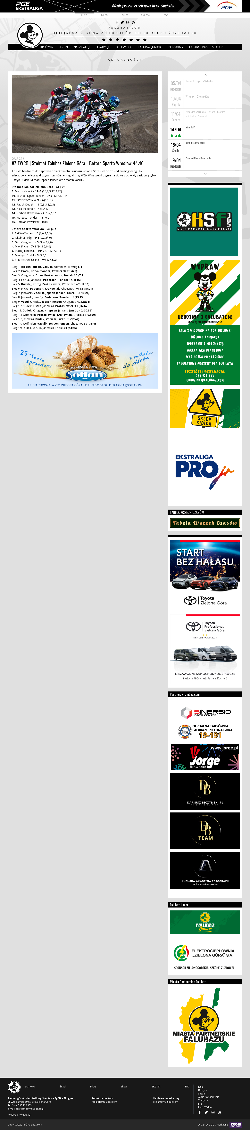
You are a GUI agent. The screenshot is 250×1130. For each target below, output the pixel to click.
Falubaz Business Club (206, 47)
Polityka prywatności (19, 1114)
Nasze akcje (82, 47)
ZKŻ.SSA (145, 15)
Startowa (30, 1086)
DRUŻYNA (46, 47)
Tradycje (103, 47)
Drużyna (202, 1090)
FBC (165, 15)
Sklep (125, 15)
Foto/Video (124, 47)
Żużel (84, 15)
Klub (30, 47)
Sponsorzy (175, 47)
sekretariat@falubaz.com (30, 1108)
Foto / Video (205, 1107)
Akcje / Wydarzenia (208, 1097)
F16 (200, 1103)
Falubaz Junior (149, 47)
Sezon (63, 47)
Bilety (104, 15)
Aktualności (125, 59)
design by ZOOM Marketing (220, 1125)
